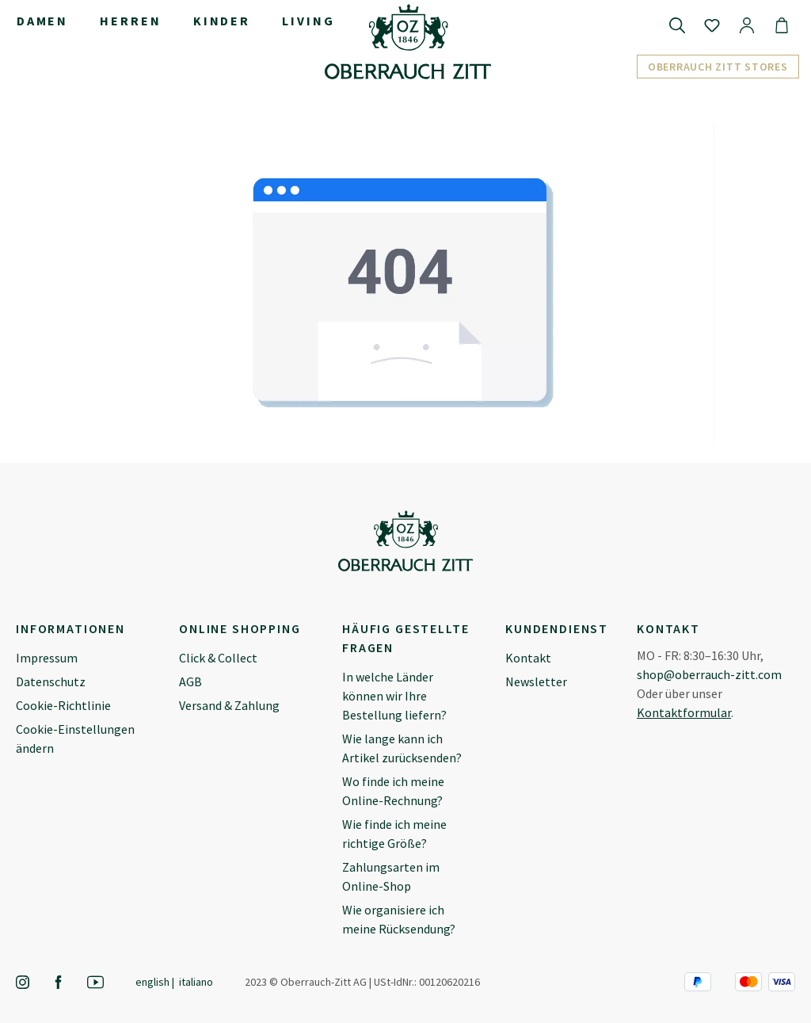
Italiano (196, 981)
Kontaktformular (684, 712)
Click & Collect (218, 658)
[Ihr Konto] (746, 24)
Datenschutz (51, 681)
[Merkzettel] (712, 24)
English (152, 981)
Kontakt (528, 658)
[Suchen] (677, 24)
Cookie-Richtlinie (63, 705)
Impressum (47, 658)
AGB (190, 681)
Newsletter (536, 681)
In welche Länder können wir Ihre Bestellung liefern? (394, 696)
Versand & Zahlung (229, 705)
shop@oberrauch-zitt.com (709, 674)
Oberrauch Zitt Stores (718, 66)
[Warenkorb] (781, 24)
